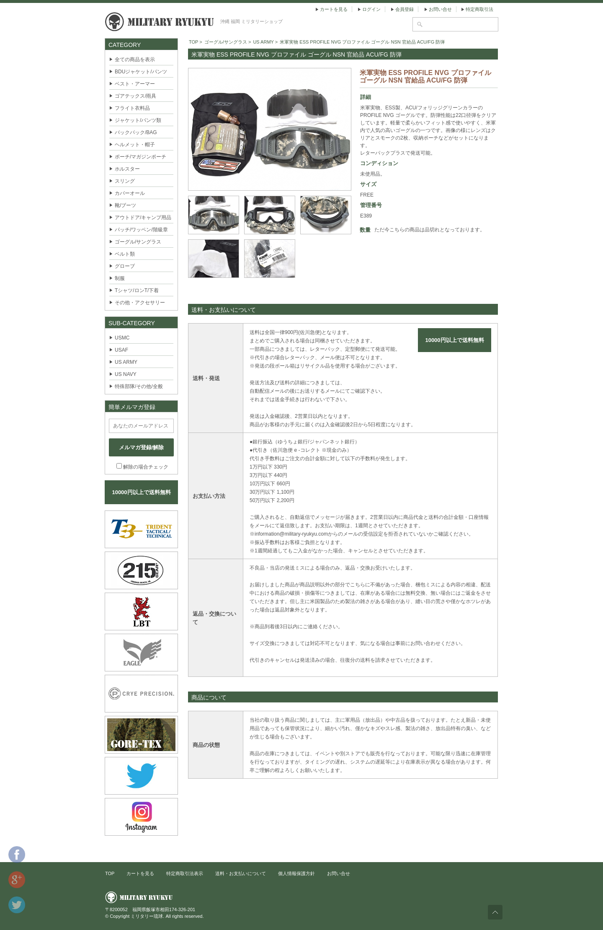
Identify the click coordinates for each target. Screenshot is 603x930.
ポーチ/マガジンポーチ (140, 157)
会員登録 (404, 9)
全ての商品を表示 (135, 59)
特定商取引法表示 (184, 873)
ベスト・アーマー (135, 84)
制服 (120, 278)
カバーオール (130, 193)
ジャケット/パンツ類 (138, 120)
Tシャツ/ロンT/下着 (137, 290)
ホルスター (127, 169)
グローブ (125, 266)
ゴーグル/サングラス (138, 242)
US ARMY (126, 362)
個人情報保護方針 (296, 873)
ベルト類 (125, 254)
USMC (122, 338)
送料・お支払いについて (240, 873)
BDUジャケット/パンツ (141, 72)
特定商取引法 (479, 9)
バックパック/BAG (136, 132)
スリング (125, 181)
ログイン (371, 9)
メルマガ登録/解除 (141, 447)
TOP (193, 41)
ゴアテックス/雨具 (135, 96)
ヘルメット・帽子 (135, 145)
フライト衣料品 (132, 108)
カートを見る (334, 9)
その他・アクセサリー (140, 303)
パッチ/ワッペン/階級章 (141, 230)
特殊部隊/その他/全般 (139, 386)
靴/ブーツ (125, 205)
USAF (121, 350)
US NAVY (126, 374)
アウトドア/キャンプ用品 (143, 217)
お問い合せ (440, 9)
